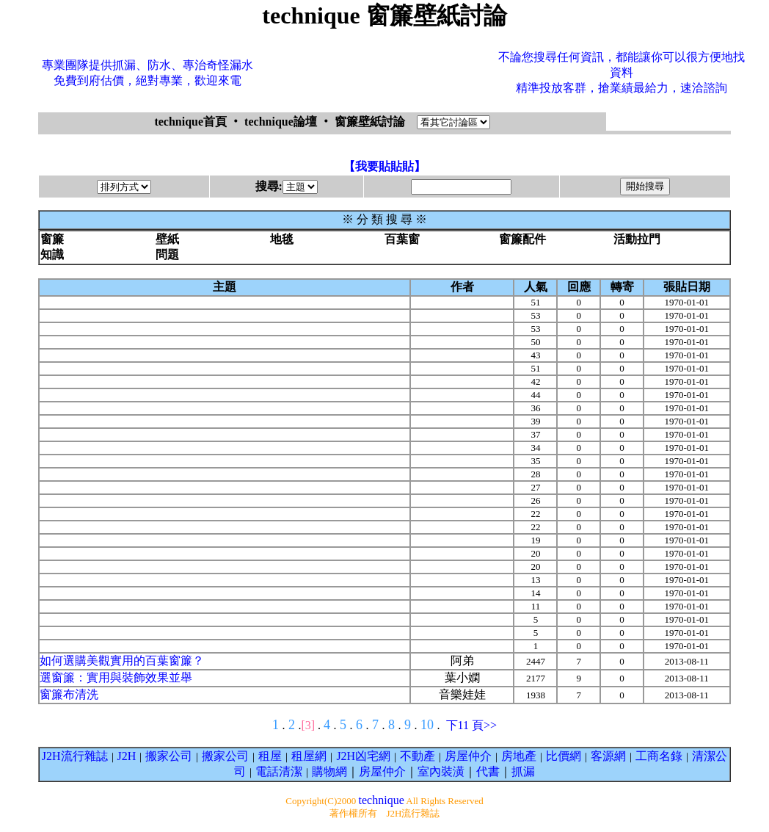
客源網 (608, 756)
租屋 (270, 756)
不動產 (417, 756)
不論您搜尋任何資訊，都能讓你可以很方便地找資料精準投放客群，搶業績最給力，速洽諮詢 (621, 72)
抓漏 (523, 771)
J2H (126, 756)
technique (381, 800)
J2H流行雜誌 (75, 756)
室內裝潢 (441, 771)
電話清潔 (278, 771)
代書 (488, 771)
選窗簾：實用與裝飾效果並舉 (116, 677)
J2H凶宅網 (363, 756)
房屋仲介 (468, 756)
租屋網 (309, 756)
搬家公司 (168, 756)
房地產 (518, 756)
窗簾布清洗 (69, 694)
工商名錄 (658, 756)
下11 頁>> (471, 725)
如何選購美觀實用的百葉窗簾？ (122, 660)
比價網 (563, 756)
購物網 (329, 771)
